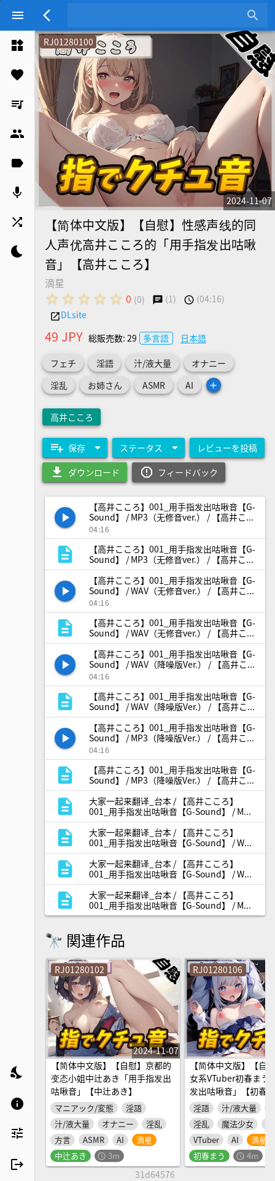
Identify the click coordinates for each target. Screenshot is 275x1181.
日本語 (193, 338)
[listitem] (17, 45)
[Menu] (17, 15)
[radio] (52, 298)
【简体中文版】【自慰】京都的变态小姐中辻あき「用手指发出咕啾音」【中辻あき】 (111, 1079)
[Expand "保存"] (74, 447)
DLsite (74, 314)
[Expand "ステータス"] (148, 447)
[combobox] (158, 15)
